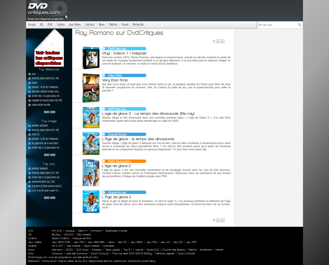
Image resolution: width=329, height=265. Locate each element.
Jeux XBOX (137, 242)
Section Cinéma (60, 238)
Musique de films (82, 238)
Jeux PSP (191, 242)
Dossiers (97, 249)
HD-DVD (68, 234)
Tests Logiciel (112, 249)
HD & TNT (57, 246)
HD (41, 24)
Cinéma (60, 24)
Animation (96, 230)
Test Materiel (84, 234)
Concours (89, 24)
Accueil (32, 24)
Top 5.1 (127, 249)
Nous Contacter (186, 253)
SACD (69, 249)
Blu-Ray (56, 234)
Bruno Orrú (81, 261)
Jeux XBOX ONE (61, 242)
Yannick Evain (49, 261)
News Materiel (91, 246)
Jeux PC (122, 242)
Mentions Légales (164, 253)
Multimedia (108, 246)
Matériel (113, 24)
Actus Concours (99, 253)
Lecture (139, 249)
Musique (69, 230)
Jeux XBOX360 (96, 242)
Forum (125, 24)
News (101, 24)
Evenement (206, 249)
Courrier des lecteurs (173, 249)
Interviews (57, 249)
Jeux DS (178, 242)
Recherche (138, 24)
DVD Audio (82, 249)
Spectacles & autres (116, 230)
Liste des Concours (76, 253)
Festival (193, 249)
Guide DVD (153, 249)
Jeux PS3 (79, 242)
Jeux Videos (75, 24)
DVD (50, 24)
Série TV (82, 230)
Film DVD (57, 230)
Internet (219, 249)
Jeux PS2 (151, 242)
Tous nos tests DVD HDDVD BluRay (132, 253)
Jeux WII (165, 242)
